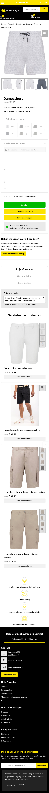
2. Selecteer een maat (14, 143)
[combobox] (32, 9)
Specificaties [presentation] (24, 283)
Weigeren (21, 784)
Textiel (11, 24)
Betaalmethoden (8, 737)
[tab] (24, 269)
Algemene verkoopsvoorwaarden (14, 697)
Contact (4, 686)
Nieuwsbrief (6, 715)
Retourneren (6, 741)
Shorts (36, 24)
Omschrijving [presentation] (24, 276)
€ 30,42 (10, 496)
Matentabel (6, 722)
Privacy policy (6, 690)
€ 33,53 (10, 434)
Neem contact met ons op (13, 254)
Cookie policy (6, 693)
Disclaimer (5, 734)
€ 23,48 (10, 372)
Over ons (4, 712)
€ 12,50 (10, 561)
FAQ (2, 700)
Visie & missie (6, 719)
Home (3, 24)
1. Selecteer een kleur (14, 119)
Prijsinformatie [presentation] (24, 269)
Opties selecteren (24, 377)
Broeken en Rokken (24, 24)
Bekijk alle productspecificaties (17, 111)
